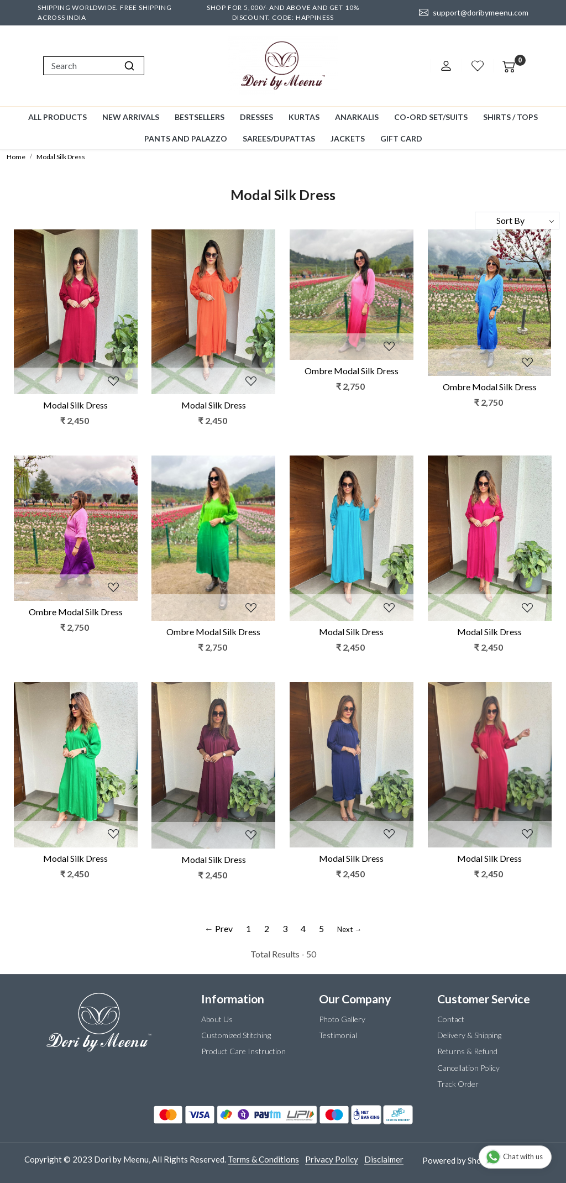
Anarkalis (357, 117)
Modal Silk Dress (75, 405)
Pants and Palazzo (185, 138)
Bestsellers (199, 117)
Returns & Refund (467, 1051)
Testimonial (338, 1035)
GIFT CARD (401, 138)
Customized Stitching (236, 1035)
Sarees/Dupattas (279, 138)
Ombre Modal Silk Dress (352, 370)
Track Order (458, 1083)
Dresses (256, 117)
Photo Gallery (342, 1019)
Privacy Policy (331, 1159)
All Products (57, 117)
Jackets (348, 138)
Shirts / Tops (510, 117)
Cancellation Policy (468, 1067)
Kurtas (304, 117)
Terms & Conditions (263, 1159)
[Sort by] (517, 220)
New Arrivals (130, 117)
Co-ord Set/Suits (431, 117)
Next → (349, 929)
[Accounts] (446, 65)
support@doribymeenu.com (473, 13)
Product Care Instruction (243, 1051)
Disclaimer (383, 1159)
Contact (450, 1019)
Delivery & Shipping (469, 1035)
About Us (217, 1019)
